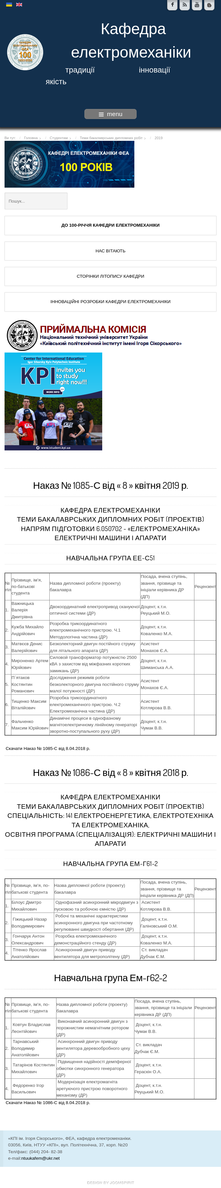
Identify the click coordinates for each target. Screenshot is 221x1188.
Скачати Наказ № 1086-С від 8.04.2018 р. (48, 1102)
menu (111, 114)
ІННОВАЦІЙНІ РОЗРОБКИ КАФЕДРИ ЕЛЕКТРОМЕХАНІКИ (110, 301)
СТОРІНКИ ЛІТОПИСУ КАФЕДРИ (110, 276)
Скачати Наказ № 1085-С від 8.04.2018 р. (48, 748)
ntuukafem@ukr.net (40, 1158)
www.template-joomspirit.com (110, 1182)
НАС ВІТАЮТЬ (110, 250)
